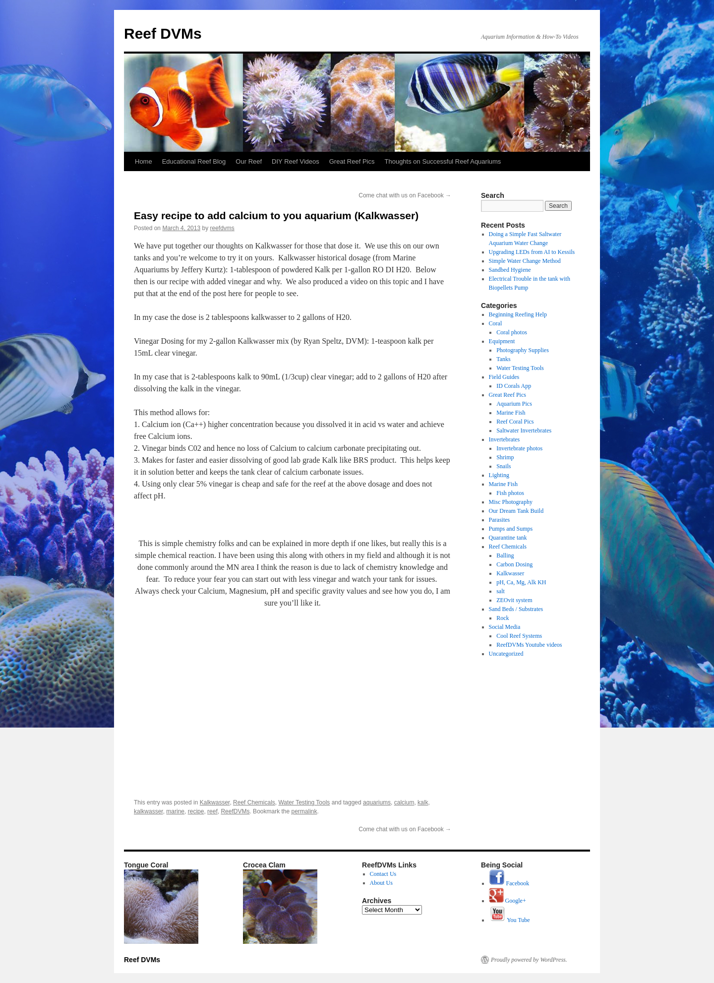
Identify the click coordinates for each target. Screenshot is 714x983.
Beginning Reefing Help (518, 314)
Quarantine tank (508, 537)
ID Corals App (513, 385)
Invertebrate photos (519, 448)
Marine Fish (510, 412)
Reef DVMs (163, 33)
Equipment (502, 341)
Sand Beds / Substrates (516, 609)
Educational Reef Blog (194, 161)
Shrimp (505, 457)
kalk (422, 802)
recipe (196, 811)
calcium (404, 802)
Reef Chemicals (254, 802)
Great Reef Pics (352, 161)
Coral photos (511, 332)
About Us (381, 882)
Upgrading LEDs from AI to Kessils (532, 251)
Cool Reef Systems (519, 635)
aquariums (377, 802)
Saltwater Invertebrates (523, 430)
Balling (505, 555)
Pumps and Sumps (511, 528)
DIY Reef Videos (295, 161)
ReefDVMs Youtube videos (529, 644)
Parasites (499, 519)
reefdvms (222, 228)
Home (143, 161)
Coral (495, 323)
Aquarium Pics (514, 403)
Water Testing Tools (304, 802)
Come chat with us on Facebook (404, 195)
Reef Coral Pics (515, 421)
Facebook (509, 883)
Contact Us (383, 873)
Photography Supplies (522, 350)
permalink (304, 811)
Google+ (507, 900)
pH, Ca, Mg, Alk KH (521, 582)
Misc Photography (511, 501)
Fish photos (510, 493)
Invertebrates (504, 439)
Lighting (499, 475)
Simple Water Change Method (525, 260)
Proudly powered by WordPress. (529, 959)
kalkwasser (148, 811)
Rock (502, 617)
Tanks (503, 359)
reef (212, 811)
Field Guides (504, 376)
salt (500, 591)
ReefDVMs (235, 811)
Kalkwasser (215, 802)
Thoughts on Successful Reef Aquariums (443, 161)
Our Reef (249, 161)
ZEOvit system (514, 600)
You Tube (509, 920)
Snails (503, 466)
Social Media (505, 626)
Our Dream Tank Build (516, 510)
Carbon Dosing (514, 564)
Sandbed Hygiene (510, 269)
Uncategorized (506, 653)
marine (175, 811)
